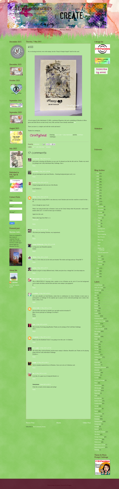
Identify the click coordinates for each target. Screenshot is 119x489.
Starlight (96, 426)
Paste (95, 395)
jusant (58, 485)
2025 (97, 176)
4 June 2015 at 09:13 (45, 384)
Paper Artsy (97, 390)
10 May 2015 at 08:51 (46, 279)
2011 (97, 276)
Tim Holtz (97, 434)
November (101, 209)
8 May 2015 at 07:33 (42, 182)
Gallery (14, 30)
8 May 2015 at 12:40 (49, 244)
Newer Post (30, 423)
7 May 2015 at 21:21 (45, 159)
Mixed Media (98, 385)
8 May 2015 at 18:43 (42, 257)
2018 (97, 196)
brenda (34, 229)
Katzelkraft (97, 372)
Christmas (97, 316)
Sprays (96, 411)
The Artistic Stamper (99, 432)
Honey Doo (97, 365)
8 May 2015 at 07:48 (42, 229)
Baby (95, 298)
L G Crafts (97, 375)
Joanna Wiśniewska (37, 244)
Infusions (96, 370)
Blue (99, 245)
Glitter (96, 359)
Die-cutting (97, 331)
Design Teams (36, 30)
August (100, 218)
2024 (97, 179)
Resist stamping (102, 234)
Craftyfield (14, 282)
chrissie (34, 182)
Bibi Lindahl (36, 279)
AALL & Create (98, 287)
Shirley (34, 197)
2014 (97, 268)
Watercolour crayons (99, 444)
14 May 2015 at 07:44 (45, 348)
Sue (33, 373)
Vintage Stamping (99, 437)
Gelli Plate (97, 354)
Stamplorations (98, 421)
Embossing (97, 336)
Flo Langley (35, 348)
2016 (97, 201)
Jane (33, 324)
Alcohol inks (97, 290)
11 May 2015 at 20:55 (41, 324)
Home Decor (101, 231)
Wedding (96, 449)
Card (33, 147)
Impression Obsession (100, 367)
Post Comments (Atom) (39, 426)
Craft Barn (80, 134)
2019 (97, 193)
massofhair (35, 171)
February (100, 261)
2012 (97, 273)
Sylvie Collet (35, 308)
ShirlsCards (35, 219)
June (99, 223)
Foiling (96, 347)
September (101, 215)
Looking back (101, 228)
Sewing (96, 406)
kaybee (34, 268)
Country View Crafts (99, 321)
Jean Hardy (35, 159)
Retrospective (98, 398)
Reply (34, 166)
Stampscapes (97, 424)
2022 (97, 184)
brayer (96, 305)
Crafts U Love (98, 326)
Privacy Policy (65, 30)
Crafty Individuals (67, 134)
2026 (97, 173)
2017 (97, 198)
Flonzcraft (97, 341)
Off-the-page (97, 388)
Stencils (96, 429)
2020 (97, 190)
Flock (95, 339)
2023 (97, 182)
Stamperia (97, 416)
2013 (97, 271)
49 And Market (98, 285)
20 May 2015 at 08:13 (43, 362)
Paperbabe (97, 393)
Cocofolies (35, 293)
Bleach (96, 303)
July (99, 220)
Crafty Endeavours (30, 8)
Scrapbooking (50, 30)
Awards (24, 30)
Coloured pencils (98, 318)
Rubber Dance (98, 401)
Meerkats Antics (14, 232)
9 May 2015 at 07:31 (42, 268)
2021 (97, 187)
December (101, 206)
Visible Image (98, 439)
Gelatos (96, 352)
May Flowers (101, 237)
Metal (95, 383)
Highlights (97, 362)
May (99, 226)
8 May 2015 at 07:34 (42, 197)
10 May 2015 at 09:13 (44, 293)
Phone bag (100, 240)
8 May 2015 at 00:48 (44, 171)
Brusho (96, 308)
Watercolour (97, 442)
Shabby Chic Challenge (101, 249)
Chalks (96, 313)
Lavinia (96, 377)
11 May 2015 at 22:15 (45, 337)
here (75, 122)
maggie (34, 362)
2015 (97, 204)
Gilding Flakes (98, 357)
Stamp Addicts (98, 413)
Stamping (47, 147)
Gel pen (96, 349)
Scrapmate (35, 337)
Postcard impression (103, 252)
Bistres (96, 300)
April (99, 256)
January (100, 264)
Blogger (69, 485)
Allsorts (96, 293)
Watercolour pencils (99, 447)
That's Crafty (58, 134)
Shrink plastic (98, 408)
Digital (96, 334)
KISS (99, 242)
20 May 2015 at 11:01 (40, 373)
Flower (96, 344)
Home (58, 423)
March (100, 259)
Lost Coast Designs (99, 380)
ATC (95, 295)
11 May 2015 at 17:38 (45, 308)
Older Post (87, 423)
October (100, 212)
